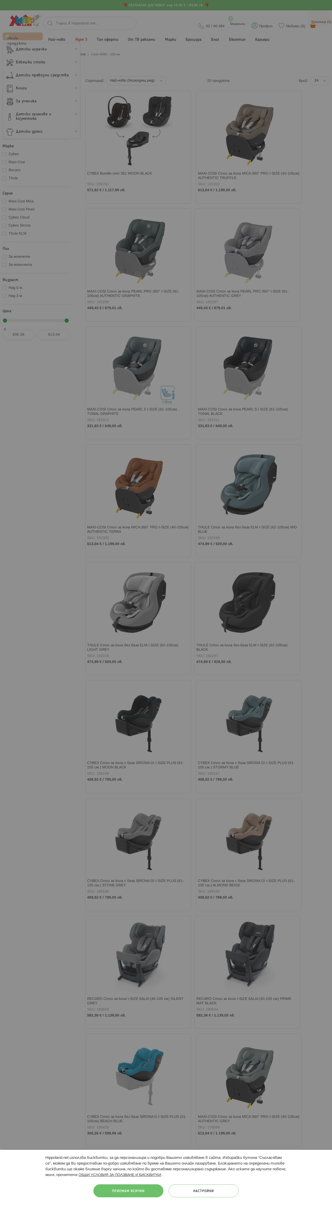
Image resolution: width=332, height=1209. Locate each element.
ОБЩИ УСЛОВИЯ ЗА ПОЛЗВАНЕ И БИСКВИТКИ (120, 1175)
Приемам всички (128, 1191)
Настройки (203, 1191)
